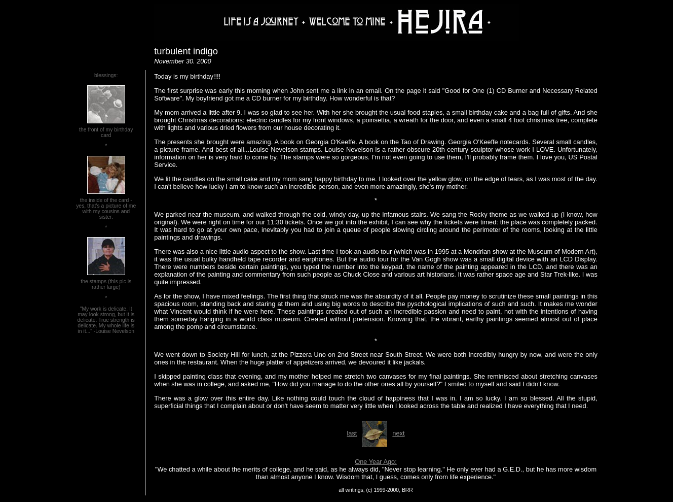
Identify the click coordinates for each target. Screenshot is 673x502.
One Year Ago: (376, 461)
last (352, 433)
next (398, 433)
